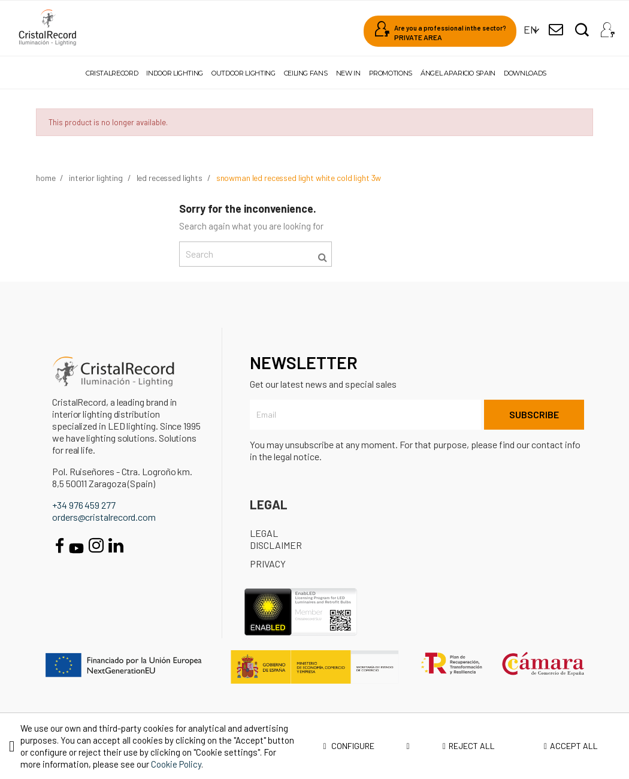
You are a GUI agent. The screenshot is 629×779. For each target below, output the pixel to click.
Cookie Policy (176, 764)
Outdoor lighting (243, 73)
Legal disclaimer (276, 539)
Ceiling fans (306, 73)
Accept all (571, 746)
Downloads (525, 73)
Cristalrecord (112, 73)
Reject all (469, 746)
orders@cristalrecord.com (104, 517)
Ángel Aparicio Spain (458, 73)
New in (348, 73)
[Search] (255, 254)
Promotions (390, 73)
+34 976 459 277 (84, 505)
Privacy (268, 563)
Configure (366, 746)
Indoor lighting (174, 73)
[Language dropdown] (530, 29)
